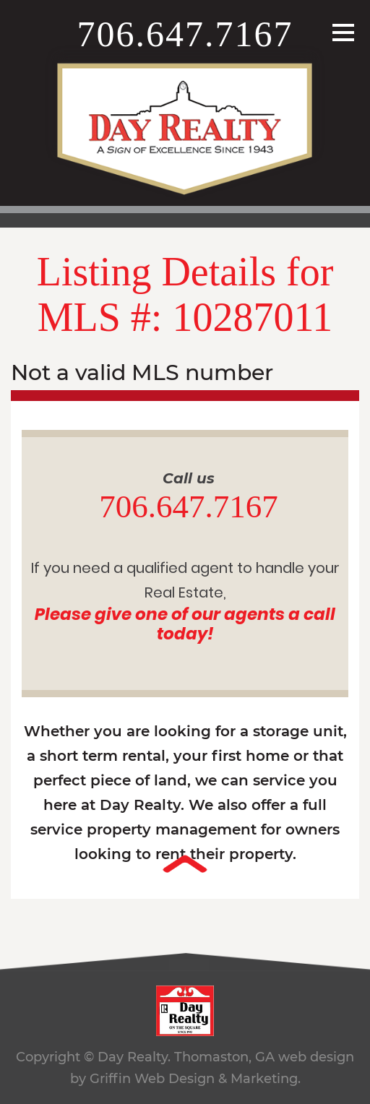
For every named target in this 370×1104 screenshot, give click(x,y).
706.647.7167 (185, 34)
